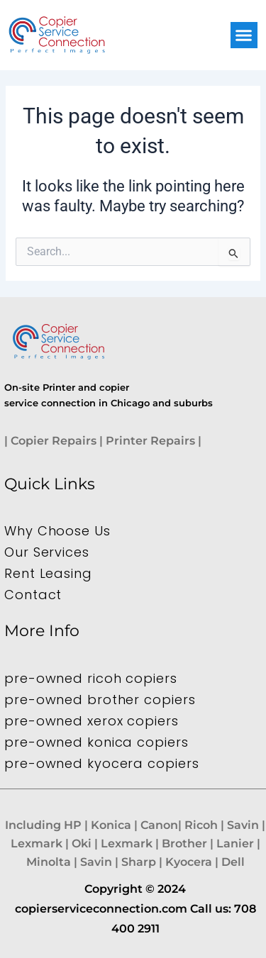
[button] (244, 35)
